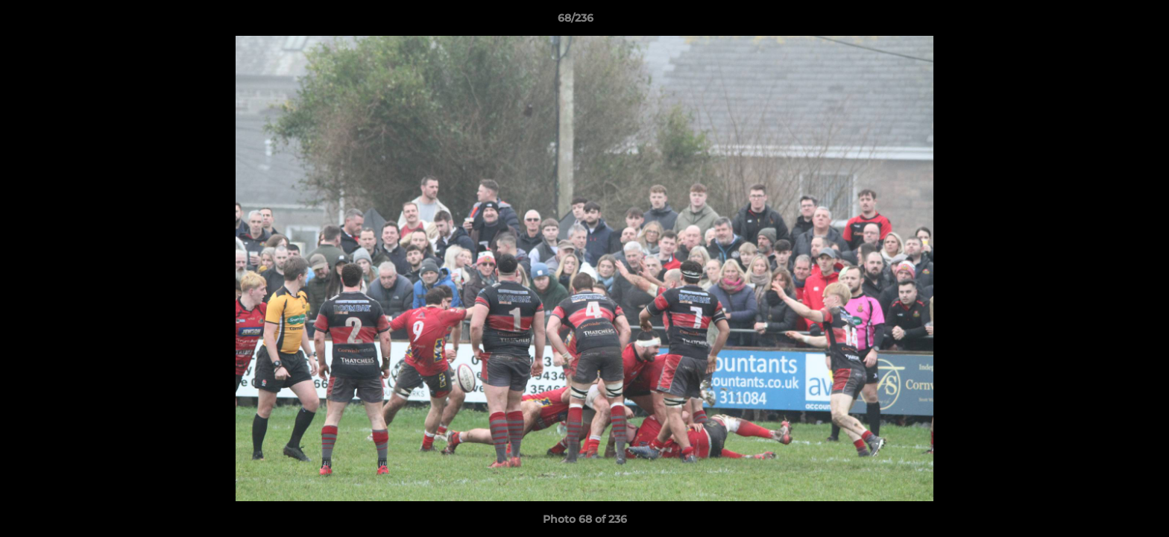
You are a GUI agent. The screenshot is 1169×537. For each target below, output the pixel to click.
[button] (1106, 21)
